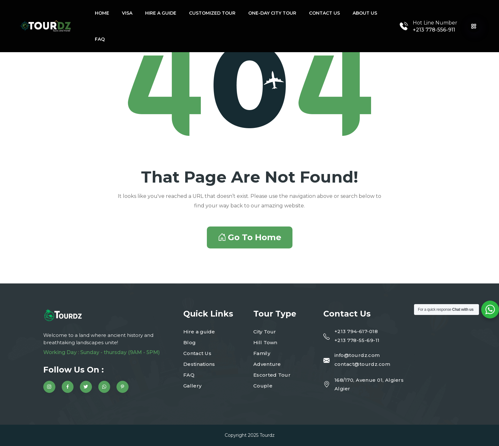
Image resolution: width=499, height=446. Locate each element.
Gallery (192, 386)
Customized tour (212, 13)
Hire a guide (160, 13)
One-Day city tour (272, 13)
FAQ (100, 39)
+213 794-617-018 (356, 331)
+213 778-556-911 (434, 30)
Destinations (199, 364)
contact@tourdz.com (362, 364)
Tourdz (267, 435)
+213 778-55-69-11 (357, 340)
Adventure (267, 364)
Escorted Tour (272, 375)
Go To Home (249, 237)
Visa (127, 13)
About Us (365, 13)
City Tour (264, 332)
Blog (189, 342)
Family (261, 353)
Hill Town (265, 342)
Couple (262, 386)
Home (102, 13)
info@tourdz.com (357, 355)
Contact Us (324, 13)
